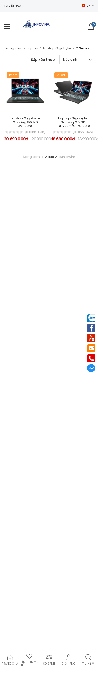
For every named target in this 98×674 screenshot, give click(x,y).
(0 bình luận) (35, 132)
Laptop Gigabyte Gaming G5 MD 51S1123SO (25, 122)
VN (86, 6)
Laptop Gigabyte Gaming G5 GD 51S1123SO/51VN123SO (73, 122)
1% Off (13, 75)
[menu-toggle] (7, 27)
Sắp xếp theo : (44, 59)
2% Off (61, 75)
